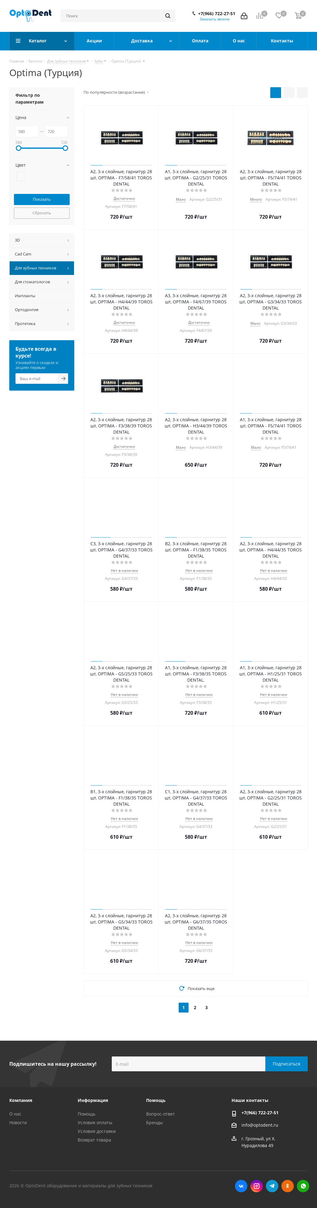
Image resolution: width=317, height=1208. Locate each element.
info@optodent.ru (259, 1125)
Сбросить (42, 213)
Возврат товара (94, 1140)
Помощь (86, 1114)
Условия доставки (97, 1131)
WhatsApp (303, 1186)
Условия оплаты (95, 1122)
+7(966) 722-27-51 (216, 13)
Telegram (272, 1186)
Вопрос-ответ (160, 1114)
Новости (18, 1122)
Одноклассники (287, 1186)
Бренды (154, 1122)
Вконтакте (241, 1186)
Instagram (256, 1186)
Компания (20, 1100)
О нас (15, 1114)
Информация (93, 1100)
